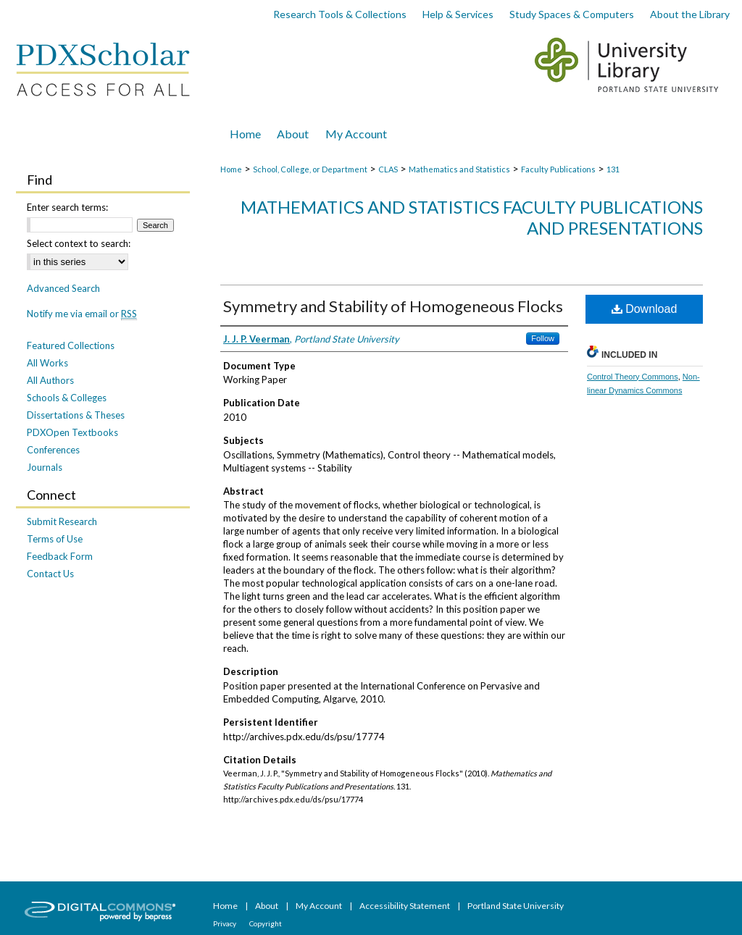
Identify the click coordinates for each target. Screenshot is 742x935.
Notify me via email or (82, 313)
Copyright (265, 923)
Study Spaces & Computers (571, 14)
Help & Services (457, 14)
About (267, 905)
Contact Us (50, 573)
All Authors (50, 380)
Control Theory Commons (632, 376)
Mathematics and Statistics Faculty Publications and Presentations (472, 217)
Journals (44, 467)
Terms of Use (55, 539)
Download (645, 309)
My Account (319, 905)
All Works (47, 363)
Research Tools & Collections (340, 14)
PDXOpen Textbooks (72, 432)
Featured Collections (70, 345)
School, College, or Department (310, 169)
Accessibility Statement (405, 905)
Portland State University (515, 905)
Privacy (225, 923)
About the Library (690, 14)
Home (231, 169)
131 (613, 169)
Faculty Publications (558, 169)
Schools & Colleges (67, 397)
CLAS (388, 169)
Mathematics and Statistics (459, 169)
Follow (542, 338)
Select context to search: (78, 243)
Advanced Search (63, 288)
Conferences (53, 450)
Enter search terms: (67, 207)
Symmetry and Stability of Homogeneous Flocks (393, 306)
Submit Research (62, 521)
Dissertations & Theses (76, 415)
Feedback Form (60, 556)
